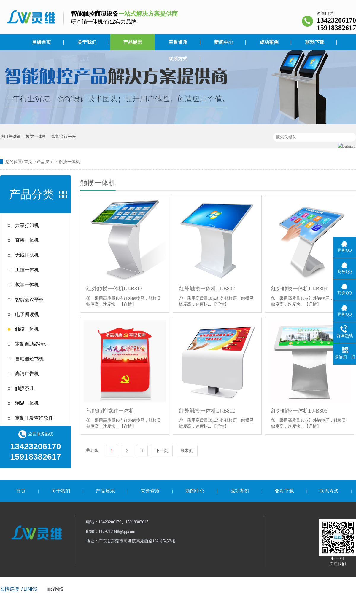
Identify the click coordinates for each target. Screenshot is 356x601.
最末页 (186, 450)
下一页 (161, 450)
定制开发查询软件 (34, 418)
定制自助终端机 (31, 343)
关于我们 (86, 42)
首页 (28, 161)
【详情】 (128, 304)
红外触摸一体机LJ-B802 (207, 289)
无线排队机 (27, 255)
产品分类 (31, 194)
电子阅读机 (27, 314)
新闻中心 (223, 42)
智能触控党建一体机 (110, 411)
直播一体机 (27, 240)
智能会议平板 (63, 136)
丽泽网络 (55, 589)
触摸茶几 (24, 388)
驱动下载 (314, 42)
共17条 (92, 450)
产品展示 (132, 42)
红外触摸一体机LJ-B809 (299, 289)
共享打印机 (27, 225)
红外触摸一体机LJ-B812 (207, 411)
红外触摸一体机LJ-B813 (114, 289)
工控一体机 (27, 269)
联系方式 (178, 58)
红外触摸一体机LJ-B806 (299, 411)
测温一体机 (27, 403)
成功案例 (269, 42)
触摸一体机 (69, 161)
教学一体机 (36, 136)
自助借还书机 (29, 358)
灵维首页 (41, 42)
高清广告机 (27, 373)
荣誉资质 (178, 42)
